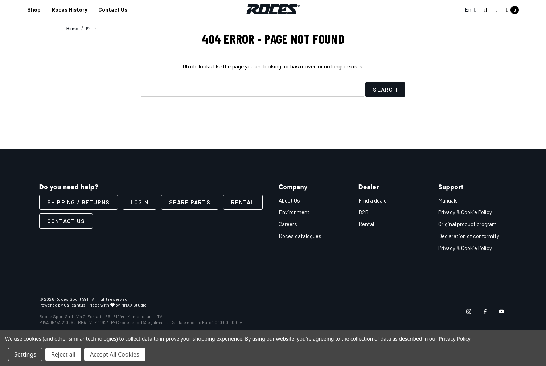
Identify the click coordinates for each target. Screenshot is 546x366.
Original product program (467, 224)
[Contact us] (113, 9)
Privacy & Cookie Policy (465, 212)
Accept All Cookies (114, 354)
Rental (243, 201)
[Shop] (34, 9)
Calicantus (75, 304)
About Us (289, 200)
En (470, 9)
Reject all (63, 354)
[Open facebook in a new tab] (485, 311)
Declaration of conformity (468, 235)
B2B (363, 212)
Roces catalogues (300, 235)
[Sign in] (496, 9)
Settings (25, 354)
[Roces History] (69, 9)
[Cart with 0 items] (510, 9)
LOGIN (139, 201)
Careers (288, 224)
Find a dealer (373, 200)
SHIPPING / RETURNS (78, 201)
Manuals (448, 200)
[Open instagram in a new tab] (469, 311)
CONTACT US (66, 220)
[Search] (486, 10)
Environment (294, 212)
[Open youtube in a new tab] (501, 311)
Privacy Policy (454, 338)
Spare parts (189, 201)
